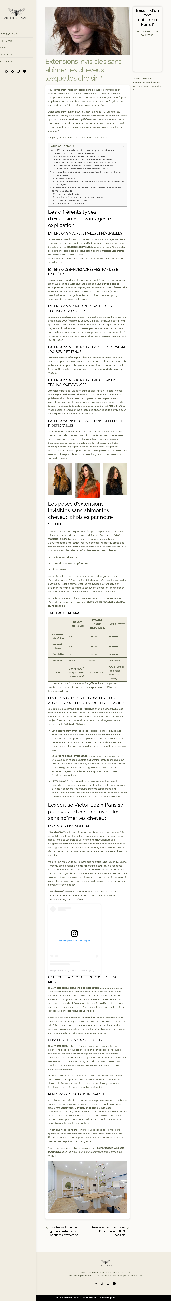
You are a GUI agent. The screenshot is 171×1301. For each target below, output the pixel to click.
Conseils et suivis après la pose (71, 200)
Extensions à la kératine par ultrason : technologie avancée (84, 165)
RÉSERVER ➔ (13, 61)
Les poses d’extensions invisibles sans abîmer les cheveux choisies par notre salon (87, 174)
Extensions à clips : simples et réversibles (75, 153)
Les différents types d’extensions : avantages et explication (82, 150)
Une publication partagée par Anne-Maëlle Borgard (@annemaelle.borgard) (81, 970)
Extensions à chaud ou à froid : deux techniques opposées (84, 159)
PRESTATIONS (20, 34)
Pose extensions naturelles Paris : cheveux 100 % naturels (108, 1231)
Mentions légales (76, 1275)
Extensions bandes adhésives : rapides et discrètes (80, 156)
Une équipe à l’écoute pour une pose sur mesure (79, 197)
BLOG (6, 48)
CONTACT (20, 54)
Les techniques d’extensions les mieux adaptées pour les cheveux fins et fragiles (90, 183)
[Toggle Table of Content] (121, 146)
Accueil (137, 74)
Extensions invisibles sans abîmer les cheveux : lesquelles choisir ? (83, 69)
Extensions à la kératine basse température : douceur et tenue (86, 162)
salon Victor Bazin (70, 111)
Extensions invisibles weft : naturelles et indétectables (82, 169)
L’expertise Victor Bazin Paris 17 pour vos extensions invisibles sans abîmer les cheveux (86, 189)
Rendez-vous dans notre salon (71, 203)
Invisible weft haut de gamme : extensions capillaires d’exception (64, 1231)
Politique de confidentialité (98, 1275)
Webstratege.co (134, 1275)
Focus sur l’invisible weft (67, 194)
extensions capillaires (78, 119)
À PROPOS (20, 41)
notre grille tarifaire (92, 683)
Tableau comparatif (65, 178)
